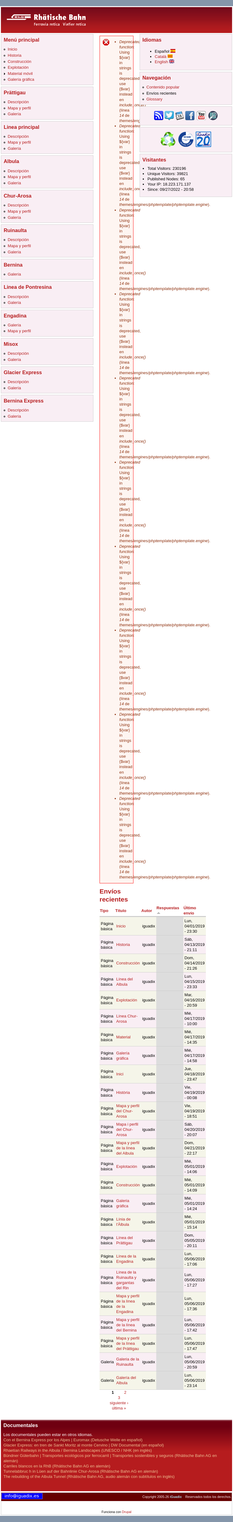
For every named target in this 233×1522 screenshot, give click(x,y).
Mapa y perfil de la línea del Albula (127, 1148)
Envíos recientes (161, 93)
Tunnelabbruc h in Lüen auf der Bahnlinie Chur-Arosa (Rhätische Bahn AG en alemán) (80, 1471)
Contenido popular (162, 87)
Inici (119, 1074)
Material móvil (20, 73)
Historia (14, 55)
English (164, 61)
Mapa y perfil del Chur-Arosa (127, 1111)
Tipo (104, 910)
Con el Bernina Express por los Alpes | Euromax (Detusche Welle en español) (72, 1440)
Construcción (19, 61)
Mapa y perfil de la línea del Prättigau (127, 1343)
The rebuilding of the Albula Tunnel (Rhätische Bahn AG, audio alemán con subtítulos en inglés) (88, 1476)
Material (123, 1037)
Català (164, 56)
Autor (146, 910)
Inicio (12, 49)
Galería (14, 114)
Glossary (154, 99)
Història (123, 1092)
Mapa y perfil (19, 108)
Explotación (18, 67)
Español (165, 51)
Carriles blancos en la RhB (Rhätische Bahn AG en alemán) (56, 1466)
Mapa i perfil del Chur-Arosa (127, 1129)
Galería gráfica (21, 79)
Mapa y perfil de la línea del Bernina (127, 1324)
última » (119, 1408)
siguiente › (119, 1403)
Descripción (18, 102)
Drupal (126, 1512)
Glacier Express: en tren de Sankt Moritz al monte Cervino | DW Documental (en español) (83, 1445)
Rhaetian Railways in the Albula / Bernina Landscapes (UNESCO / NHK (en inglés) (77, 1450)
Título (120, 910)
